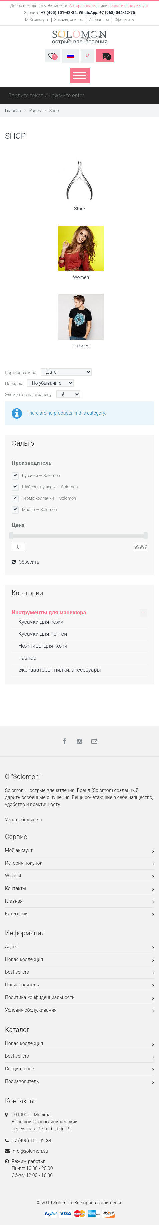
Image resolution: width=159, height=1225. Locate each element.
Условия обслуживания (79, 1011)
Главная (13, 110)
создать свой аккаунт (128, 5)
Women (81, 253)
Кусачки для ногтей (42, 634)
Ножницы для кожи (42, 646)
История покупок (79, 864)
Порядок (13, 383)
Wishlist (79, 877)
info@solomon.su (30, 1151)
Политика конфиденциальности (79, 998)
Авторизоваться (84, 5)
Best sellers (79, 973)
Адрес (79, 948)
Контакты (79, 889)
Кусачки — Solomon (41, 475)
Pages (35, 110)
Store (79, 184)
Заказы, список (68, 19)
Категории (79, 915)
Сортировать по (20, 372)
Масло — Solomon (39, 509)
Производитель (31, 463)
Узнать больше (23, 819)
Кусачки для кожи (40, 622)
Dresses (81, 321)
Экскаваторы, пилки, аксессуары (59, 670)
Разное (27, 658)
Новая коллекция (79, 960)
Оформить (124, 19)
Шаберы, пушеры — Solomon (50, 486)
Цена (18, 525)
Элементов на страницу (28, 394)
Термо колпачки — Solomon (49, 498)
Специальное (79, 1070)
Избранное (99, 19)
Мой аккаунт (37, 19)
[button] (52, 55)
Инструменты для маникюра (49, 612)
